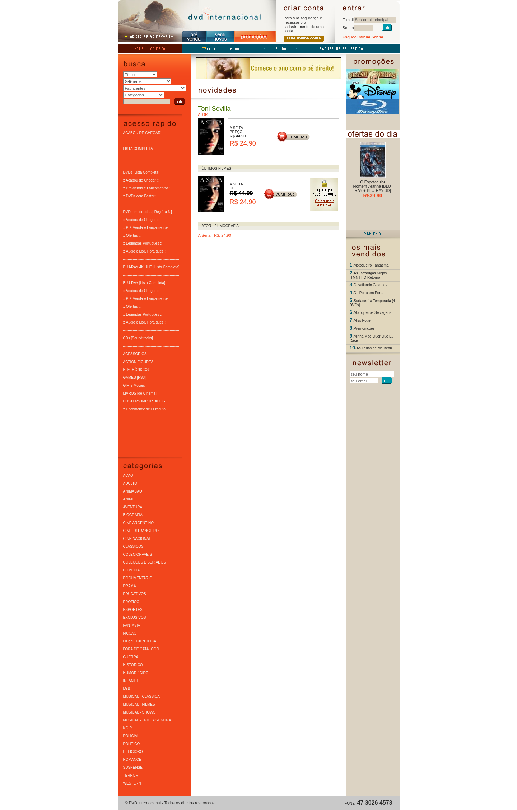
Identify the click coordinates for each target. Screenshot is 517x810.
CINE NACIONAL (137, 538)
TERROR (130, 775)
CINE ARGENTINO (138, 522)
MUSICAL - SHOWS (139, 712)
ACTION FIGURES (138, 361)
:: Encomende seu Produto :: (146, 409)
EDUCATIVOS (134, 593)
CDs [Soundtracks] (138, 338)
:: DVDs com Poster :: (140, 196)
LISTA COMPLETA (138, 148)
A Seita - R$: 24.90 (214, 235)
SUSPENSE (133, 767)
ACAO (128, 475)
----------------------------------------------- (151, 140)
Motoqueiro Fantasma (371, 265)
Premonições (364, 328)
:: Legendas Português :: (142, 243)
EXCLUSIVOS (134, 617)
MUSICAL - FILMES (139, 704)
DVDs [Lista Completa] (141, 172)
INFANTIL (131, 680)
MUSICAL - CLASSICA (141, 696)
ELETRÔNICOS (136, 369)
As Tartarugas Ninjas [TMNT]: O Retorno (368, 275)
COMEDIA (131, 570)
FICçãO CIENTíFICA (140, 641)
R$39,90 (372, 195)
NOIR (127, 728)
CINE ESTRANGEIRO (141, 530)
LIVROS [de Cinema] (140, 393)
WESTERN (132, 783)
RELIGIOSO (133, 751)
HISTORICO (133, 665)
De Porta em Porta (368, 293)
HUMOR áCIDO (136, 672)
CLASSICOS (133, 546)
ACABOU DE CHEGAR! (142, 133)
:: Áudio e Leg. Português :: (145, 251)
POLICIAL (131, 736)
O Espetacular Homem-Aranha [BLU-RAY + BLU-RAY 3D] (372, 186)
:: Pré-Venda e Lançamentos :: (147, 188)
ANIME (129, 499)
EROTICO (131, 601)
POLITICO (131, 743)
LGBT (127, 688)
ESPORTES (133, 609)
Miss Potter (363, 320)
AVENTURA (133, 507)
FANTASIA (131, 625)
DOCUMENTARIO (137, 578)
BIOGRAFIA (133, 515)
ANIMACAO (132, 491)
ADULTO (130, 483)
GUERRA (131, 657)
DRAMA (129, 586)
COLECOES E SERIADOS (144, 562)
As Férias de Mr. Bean (374, 348)
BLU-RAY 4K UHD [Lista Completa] (151, 267)
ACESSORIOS (135, 353)
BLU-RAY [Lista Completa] (144, 282)
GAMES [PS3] (134, 377)
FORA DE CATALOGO (141, 649)
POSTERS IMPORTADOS (144, 401)
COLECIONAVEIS (137, 554)
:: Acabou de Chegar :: (141, 180)
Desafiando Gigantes (370, 285)
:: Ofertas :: (132, 235)
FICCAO (130, 633)
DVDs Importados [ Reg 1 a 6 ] (147, 211)
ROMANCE (132, 759)
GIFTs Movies (134, 385)
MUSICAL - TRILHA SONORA (147, 720)
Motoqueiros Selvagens (372, 312)
